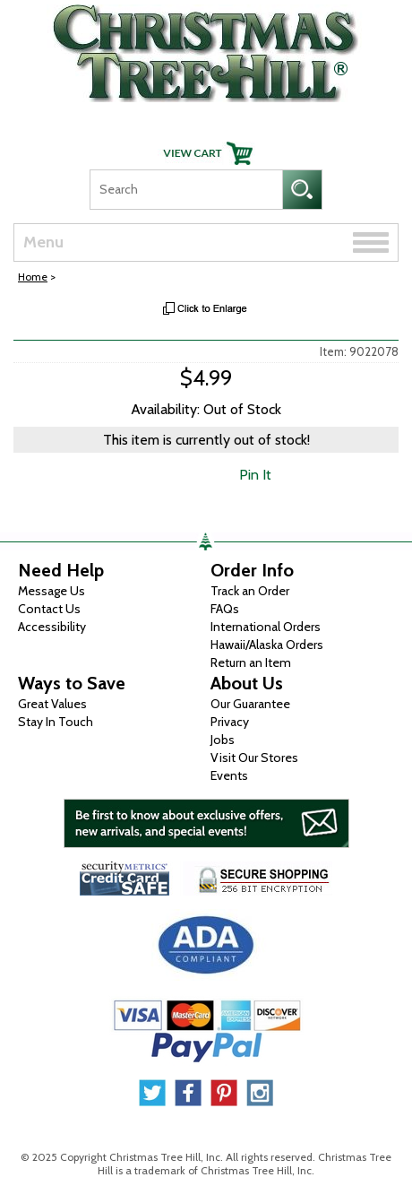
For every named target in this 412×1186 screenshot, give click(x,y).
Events (229, 775)
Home (32, 276)
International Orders (265, 627)
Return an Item (250, 662)
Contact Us (49, 609)
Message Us (51, 591)
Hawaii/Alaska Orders (266, 644)
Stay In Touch (55, 722)
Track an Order (249, 591)
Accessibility (52, 627)
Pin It (255, 474)
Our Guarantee (250, 704)
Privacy (229, 722)
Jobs (222, 740)
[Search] (186, 189)
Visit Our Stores (254, 757)
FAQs (224, 609)
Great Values (52, 704)
